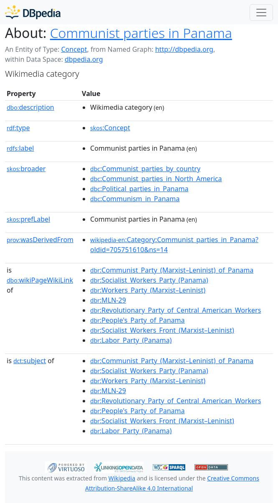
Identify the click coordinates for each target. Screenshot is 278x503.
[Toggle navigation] (261, 12)
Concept (74, 49)
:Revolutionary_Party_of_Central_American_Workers (175, 310)
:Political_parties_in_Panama (139, 188)
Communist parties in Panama (141, 33)
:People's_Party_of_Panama (137, 320)
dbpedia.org (84, 59)
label (20, 148)
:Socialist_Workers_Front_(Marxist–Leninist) (162, 330)
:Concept (110, 127)
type (18, 127)
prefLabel (28, 219)
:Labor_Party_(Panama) (131, 340)
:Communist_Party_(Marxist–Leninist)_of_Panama (171, 270)
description (30, 107)
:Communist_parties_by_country (145, 168)
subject (29, 360)
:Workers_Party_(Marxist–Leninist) (147, 290)
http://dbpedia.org (184, 49)
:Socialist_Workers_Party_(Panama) (149, 280)
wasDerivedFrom (40, 239)
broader (26, 168)
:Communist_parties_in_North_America (156, 178)
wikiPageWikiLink (40, 280)
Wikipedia (122, 478)
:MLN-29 (108, 300)
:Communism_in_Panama (134, 198)
